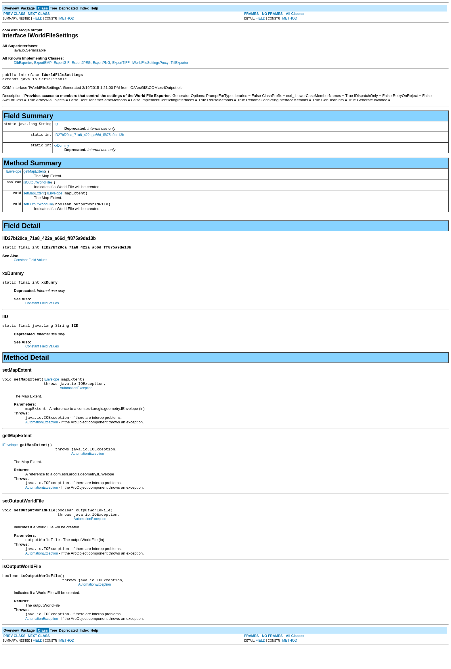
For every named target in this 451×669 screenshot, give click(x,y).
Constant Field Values (30, 266)
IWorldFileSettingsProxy (150, 63)
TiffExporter (179, 63)
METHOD (66, 18)
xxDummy (61, 147)
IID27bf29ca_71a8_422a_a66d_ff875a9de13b (89, 137)
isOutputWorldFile (37, 186)
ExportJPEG (81, 63)
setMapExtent (34, 198)
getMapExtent (34, 174)
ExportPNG (101, 63)
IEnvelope (13, 174)
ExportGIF (62, 63)
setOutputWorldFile (38, 209)
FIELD (38, 18)
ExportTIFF (120, 63)
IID (56, 126)
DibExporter (23, 63)
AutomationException (76, 398)
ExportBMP (43, 63)
